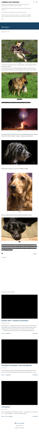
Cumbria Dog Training (10, 2)
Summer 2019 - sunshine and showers (14, 320)
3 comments (8, 333)
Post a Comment (9, 416)
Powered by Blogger (19, 423)
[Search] (34, 2)
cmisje (22, 425)
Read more (35, 333)
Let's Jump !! (5, 407)
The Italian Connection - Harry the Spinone (16, 365)
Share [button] (34, 253)
